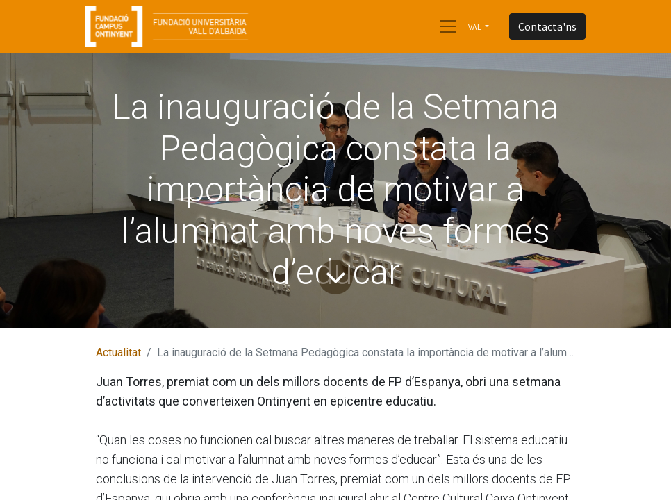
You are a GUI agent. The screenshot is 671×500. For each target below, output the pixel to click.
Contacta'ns (547, 26)
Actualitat (118, 352)
